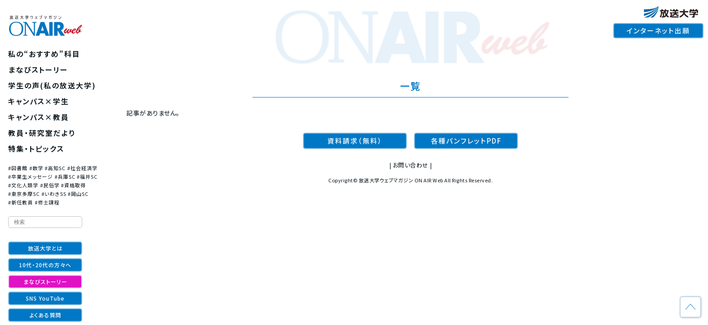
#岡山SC (78, 193)
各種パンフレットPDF (466, 140)
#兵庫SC (65, 176)
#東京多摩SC (24, 193)
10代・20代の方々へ (45, 265)
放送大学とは (45, 248)
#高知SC (55, 168)
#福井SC (87, 176)
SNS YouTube (45, 298)
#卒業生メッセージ (30, 176)
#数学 (36, 168)
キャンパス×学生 (38, 101)
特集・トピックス (36, 148)
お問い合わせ (411, 165)
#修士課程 (47, 202)
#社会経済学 (82, 168)
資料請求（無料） (354, 140)
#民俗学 (50, 185)
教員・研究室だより (41, 132)
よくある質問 (45, 315)
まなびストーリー (38, 69)
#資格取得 (73, 185)
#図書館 (18, 168)
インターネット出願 (658, 30)
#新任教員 (20, 202)
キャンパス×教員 (38, 116)
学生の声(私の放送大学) (52, 85)
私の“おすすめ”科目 (44, 53)
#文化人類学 (23, 185)
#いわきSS (54, 193)
